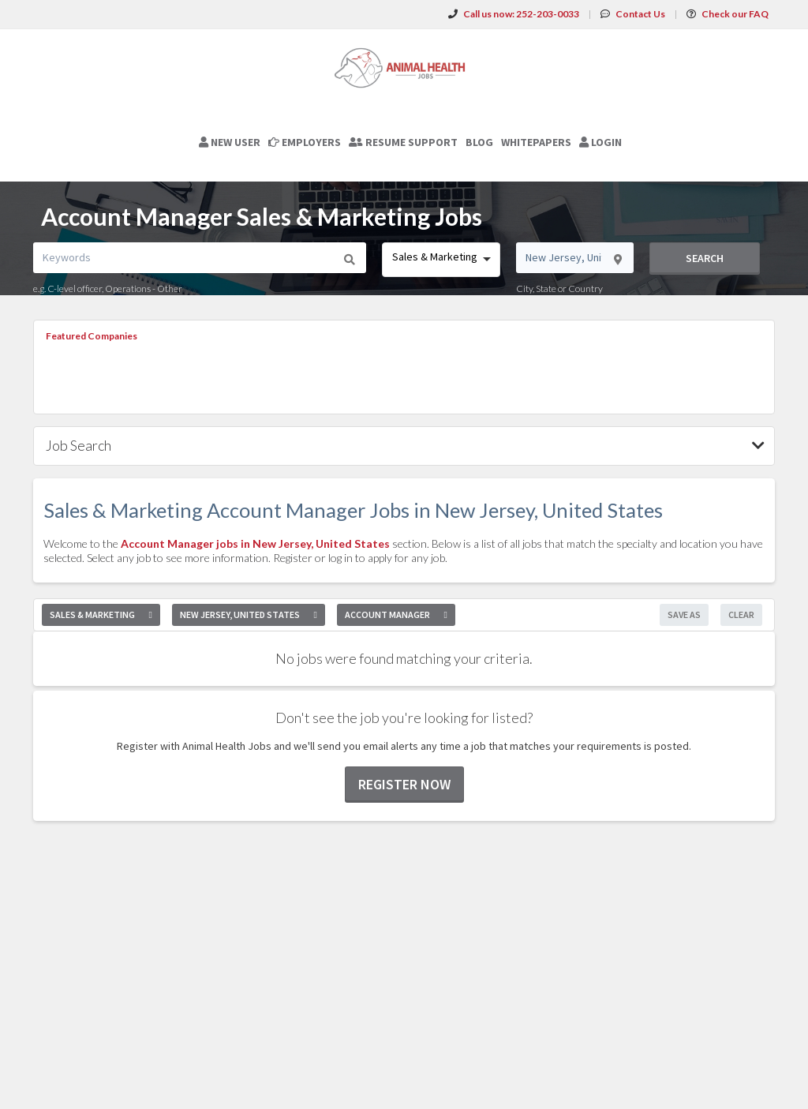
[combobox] (440, 259)
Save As (684, 614)
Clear (741, 614)
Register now (404, 784)
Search (705, 258)
